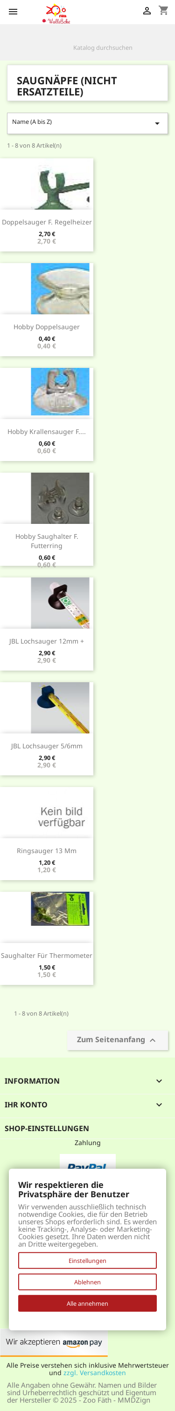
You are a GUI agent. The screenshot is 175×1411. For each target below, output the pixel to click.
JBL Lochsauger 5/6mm (47, 745)
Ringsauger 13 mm (47, 850)
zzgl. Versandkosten (94, 1372)
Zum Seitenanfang (117, 1040)
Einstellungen (87, 1260)
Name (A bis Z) (87, 123)
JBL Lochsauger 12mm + (46, 641)
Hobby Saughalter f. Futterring (46, 541)
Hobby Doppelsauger (47, 326)
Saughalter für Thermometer (46, 955)
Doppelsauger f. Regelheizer (47, 221)
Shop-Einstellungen (47, 1128)
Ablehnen (87, 1282)
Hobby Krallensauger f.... (46, 431)
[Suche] (111, 47)
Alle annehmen (87, 1303)
